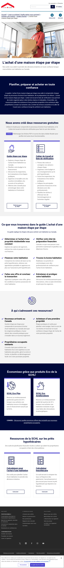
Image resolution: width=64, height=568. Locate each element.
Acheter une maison (8, 16)
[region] (32, 561)
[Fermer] (61, 558)
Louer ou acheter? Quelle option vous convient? (24, 14)
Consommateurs (6, 531)
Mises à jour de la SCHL (50, 514)
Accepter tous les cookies (37, 564)
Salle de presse (48, 521)
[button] (53, 6)
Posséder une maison (7, 536)
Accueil (3, 14)
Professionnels (6, 514)
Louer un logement (6, 538)
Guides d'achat (22, 16)
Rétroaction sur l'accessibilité (53, 553)
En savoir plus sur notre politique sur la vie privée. (37, 561)
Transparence (31, 553)
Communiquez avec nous (29, 523)
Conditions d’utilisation (21, 553)
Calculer (18, 491)
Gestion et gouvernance (29, 516)
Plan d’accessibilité (40, 553)
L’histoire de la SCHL (28, 514)
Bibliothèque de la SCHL (50, 516)
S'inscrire (60, 3)
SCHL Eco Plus (13, 393)
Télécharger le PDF (20, 205)
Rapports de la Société (29, 521)
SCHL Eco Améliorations (42, 394)
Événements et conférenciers (9, 528)
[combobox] (40, 6)
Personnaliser (23, 564)
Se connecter (52, 3)
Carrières (25, 525)
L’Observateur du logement (51, 518)
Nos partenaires (27, 518)
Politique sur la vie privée (8, 553)
